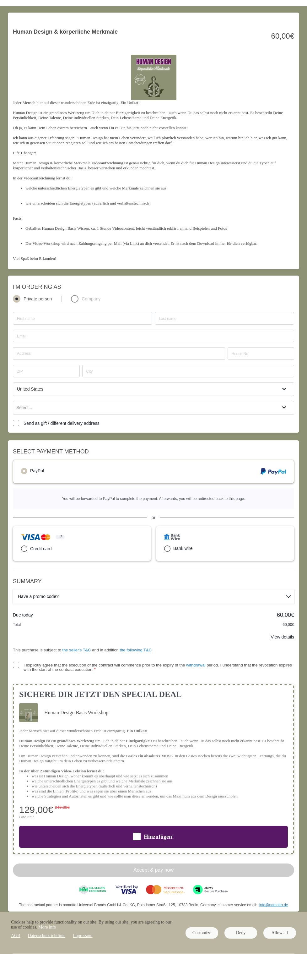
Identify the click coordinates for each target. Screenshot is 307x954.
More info (47, 927)
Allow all (280, 932)
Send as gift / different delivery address (62, 423)
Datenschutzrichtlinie (47, 935)
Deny (240, 932)
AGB (15, 935)
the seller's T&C (77, 650)
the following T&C (136, 650)
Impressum (82, 935)
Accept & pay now (153, 870)
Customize (201, 932)
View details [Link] (282, 636)
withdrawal (195, 665)
